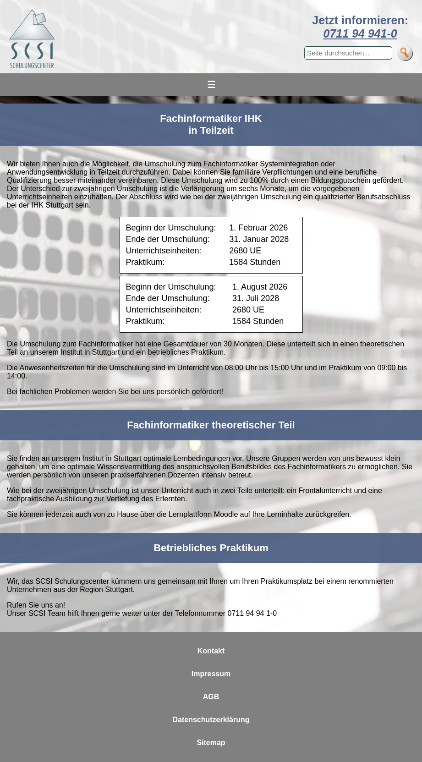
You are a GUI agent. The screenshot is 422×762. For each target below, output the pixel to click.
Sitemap (211, 742)
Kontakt (211, 651)
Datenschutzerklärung (210, 720)
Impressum (211, 674)
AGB (211, 697)
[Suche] (405, 53)
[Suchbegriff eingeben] (348, 53)
